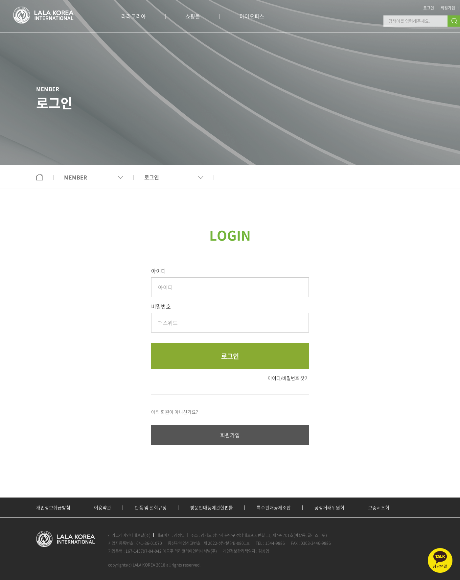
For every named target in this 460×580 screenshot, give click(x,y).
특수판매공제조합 (274, 507)
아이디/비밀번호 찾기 (288, 378)
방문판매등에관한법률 (211, 507)
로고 (43, 15)
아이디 (158, 270)
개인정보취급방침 (53, 507)
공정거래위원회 (329, 507)
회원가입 (448, 8)
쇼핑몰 (192, 16)
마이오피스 (252, 16)
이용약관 (102, 507)
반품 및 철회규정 (151, 507)
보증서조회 (378, 507)
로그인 (428, 8)
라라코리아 (133, 16)
